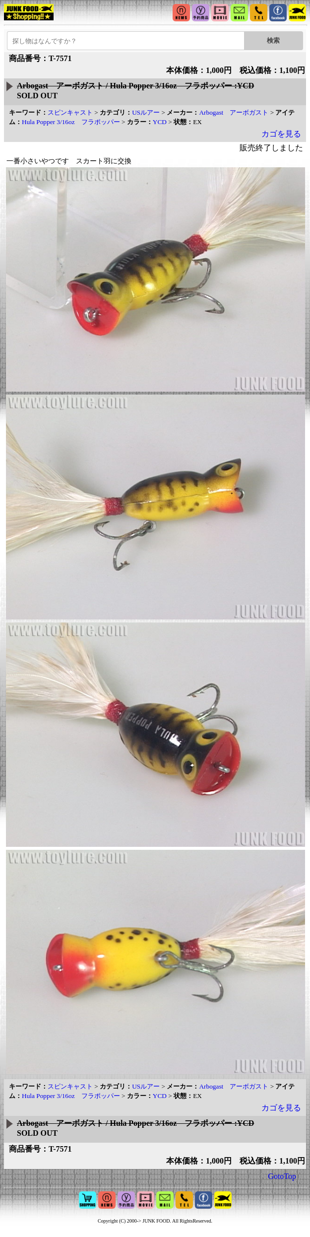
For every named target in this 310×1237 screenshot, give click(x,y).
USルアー (146, 112)
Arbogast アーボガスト (233, 112)
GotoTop (282, 1176)
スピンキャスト (70, 112)
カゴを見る (281, 134)
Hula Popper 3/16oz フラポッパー (71, 122)
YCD (160, 122)
